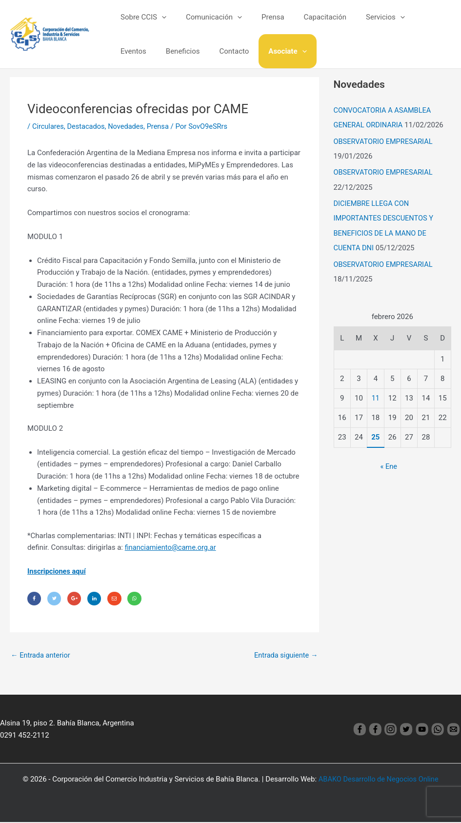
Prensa (260, 17)
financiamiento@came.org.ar (172, 547)
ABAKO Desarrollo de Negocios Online (378, 780)
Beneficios (135, 51)
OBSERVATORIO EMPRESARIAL (385, 141)
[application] (159, 17)
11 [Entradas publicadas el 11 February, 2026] (375, 397)
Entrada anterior (41, 655)
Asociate (230, 51)
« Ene (389, 466)
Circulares (48, 126)
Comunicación (207, 17)
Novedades (128, 126)
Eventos (410, 17)
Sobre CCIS (141, 17)
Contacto (182, 51)
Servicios (363, 17)
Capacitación (308, 17)
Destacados (87, 126)
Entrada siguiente (285, 655)
